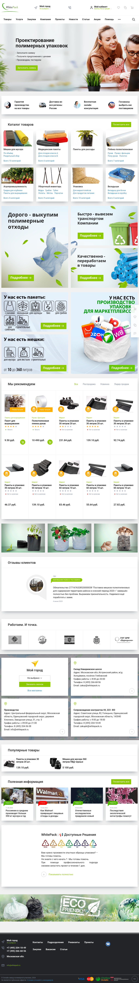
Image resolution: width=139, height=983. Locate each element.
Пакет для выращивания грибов (12, 424)
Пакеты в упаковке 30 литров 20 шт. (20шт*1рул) (14, 488)
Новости (73, 19)
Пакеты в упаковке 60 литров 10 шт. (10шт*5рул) (42, 488)
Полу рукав (113, 156)
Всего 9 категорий (46, 198)
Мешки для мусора (13, 149)
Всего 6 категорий (46, 161)
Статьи (86, 19)
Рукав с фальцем (122, 153)
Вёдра (41, 190)
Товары (8, 19)
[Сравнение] (125, 7)
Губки (55, 190)
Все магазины (35, 690)
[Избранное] (118, 7)
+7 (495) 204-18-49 (16, 947)
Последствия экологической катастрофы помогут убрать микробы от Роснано (120, 816)
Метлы (50, 193)
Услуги (19, 19)
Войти (96, 9)
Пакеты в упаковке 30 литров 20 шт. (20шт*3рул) (96, 424)
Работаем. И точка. (22, 625)
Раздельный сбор (11, 156)
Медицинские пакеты (49, 149)
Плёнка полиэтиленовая (120, 149)
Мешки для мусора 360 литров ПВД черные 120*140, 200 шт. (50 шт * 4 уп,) (75, 763)
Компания (45, 19)
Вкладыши (113, 186)
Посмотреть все (121, 124)
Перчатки (58, 193)
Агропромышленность (15, 186)
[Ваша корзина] (132, 7)
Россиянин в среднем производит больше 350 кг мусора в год (17, 813)
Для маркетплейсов (82, 190)
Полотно (123, 156)
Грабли (48, 190)
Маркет (62, 418)
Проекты (60, 19)
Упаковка (78, 186)
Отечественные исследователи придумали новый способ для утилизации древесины (84, 817)
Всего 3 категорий (116, 198)
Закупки (31, 19)
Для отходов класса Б (48, 156)
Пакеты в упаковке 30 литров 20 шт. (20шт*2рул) (123, 424)
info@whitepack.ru (13, 965)
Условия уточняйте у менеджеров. (40, 980)
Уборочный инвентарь (49, 186)
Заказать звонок (34, 684)
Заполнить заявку (27, 68)
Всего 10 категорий (12, 161)
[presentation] (43, 874)
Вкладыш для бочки (117, 190)
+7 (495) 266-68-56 (16, 951)
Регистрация (105, 9)
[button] (69, 7)
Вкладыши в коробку (117, 193)
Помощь (109, 19)
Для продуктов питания (83, 193)
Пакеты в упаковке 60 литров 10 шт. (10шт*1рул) (123, 488)
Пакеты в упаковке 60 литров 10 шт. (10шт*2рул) (96, 488)
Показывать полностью (61, 874)
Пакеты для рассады (84, 149)
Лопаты (41, 193)
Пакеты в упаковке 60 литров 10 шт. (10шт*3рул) (69, 488)
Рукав (110, 153)
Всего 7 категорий (116, 161)
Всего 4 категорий (12, 198)
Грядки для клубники (13, 190)
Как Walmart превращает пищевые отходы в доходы (51, 813)
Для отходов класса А (48, 153)
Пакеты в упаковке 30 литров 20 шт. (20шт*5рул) (69, 424)
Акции (97, 19)
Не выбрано (45, 9)
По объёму (8, 153)
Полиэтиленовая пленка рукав (40, 422)
